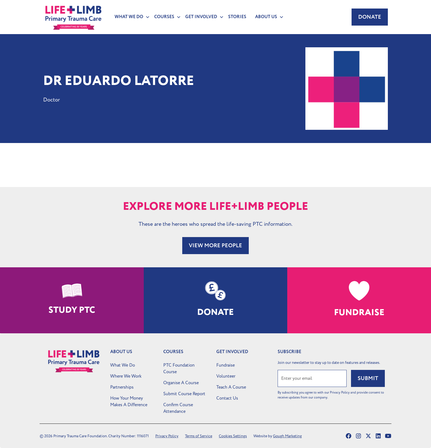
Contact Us (227, 398)
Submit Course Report (184, 394)
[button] (130, 17)
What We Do (122, 365)
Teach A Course (231, 387)
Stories (237, 17)
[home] (73, 17)
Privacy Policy (166, 436)
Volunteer (225, 376)
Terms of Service (198, 436)
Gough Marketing (287, 436)
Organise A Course (181, 383)
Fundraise (225, 365)
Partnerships (122, 387)
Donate (369, 17)
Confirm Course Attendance (178, 408)
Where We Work (126, 376)
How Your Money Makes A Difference (128, 401)
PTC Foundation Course (179, 368)
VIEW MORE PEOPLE (215, 245)
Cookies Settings (233, 436)
